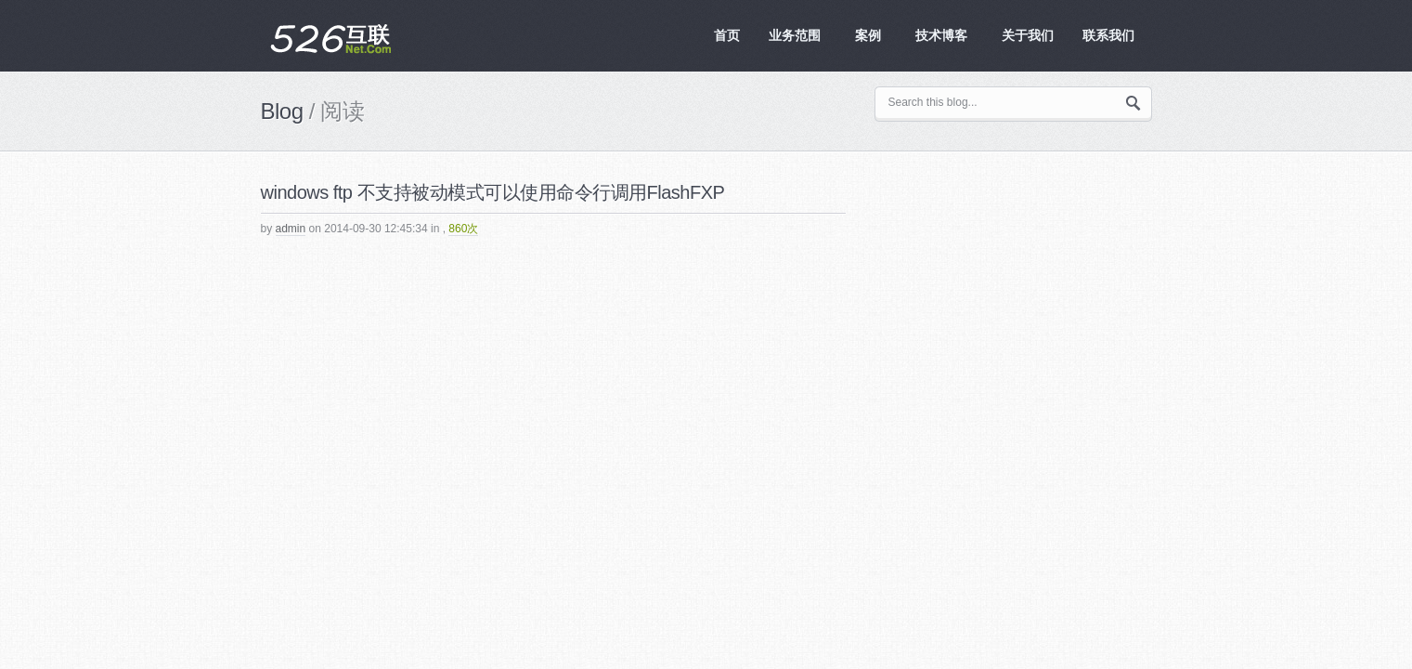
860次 (463, 228)
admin (291, 228)
